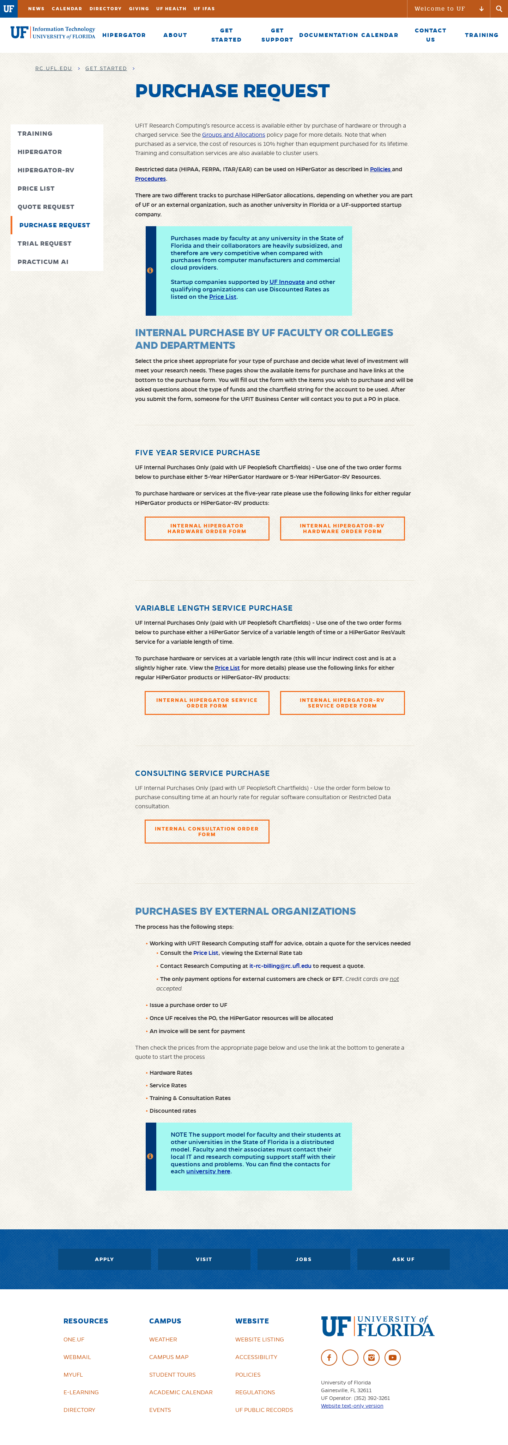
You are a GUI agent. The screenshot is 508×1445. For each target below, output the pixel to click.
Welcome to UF (440, 8)
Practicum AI (43, 262)
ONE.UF (74, 1339)
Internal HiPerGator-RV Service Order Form (342, 703)
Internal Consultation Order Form (207, 832)
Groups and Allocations (233, 134)
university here (208, 1171)
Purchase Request (55, 225)
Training (35, 133)
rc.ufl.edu (53, 68)
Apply (104, 1259)
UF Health (171, 9)
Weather (163, 1339)
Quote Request (46, 207)
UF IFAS (204, 9)
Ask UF (403, 1259)
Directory (106, 9)
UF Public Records (264, 1409)
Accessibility (256, 1356)
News (36, 9)
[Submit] (499, 9)
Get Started (106, 68)
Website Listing (259, 1339)
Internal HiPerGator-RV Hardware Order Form (342, 529)
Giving (139, 9)
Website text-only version (352, 1406)
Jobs (304, 1259)
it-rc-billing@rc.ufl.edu (280, 966)
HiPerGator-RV (46, 170)
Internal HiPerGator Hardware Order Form (207, 529)
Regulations (255, 1392)
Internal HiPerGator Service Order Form (207, 703)
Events (160, 1409)
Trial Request (45, 243)
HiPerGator (40, 152)
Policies (248, 1374)
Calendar (67, 9)
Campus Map (168, 1356)
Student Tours (172, 1374)
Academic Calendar (181, 1392)
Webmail (77, 1356)
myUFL (73, 1374)
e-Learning (81, 1392)
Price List (36, 188)
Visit (204, 1259)
